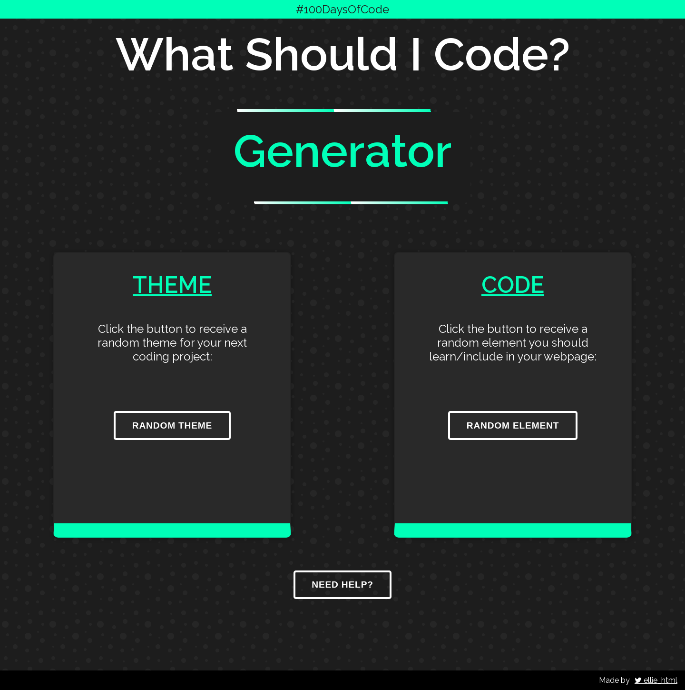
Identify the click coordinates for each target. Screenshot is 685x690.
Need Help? (342, 585)
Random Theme (172, 425)
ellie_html (656, 680)
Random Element (513, 425)
